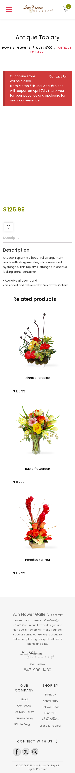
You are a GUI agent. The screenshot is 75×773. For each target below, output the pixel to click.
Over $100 (44, 48)
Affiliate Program (24, 724)
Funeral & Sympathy (50, 715)
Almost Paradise (37, 377)
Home (6, 48)
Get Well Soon (50, 707)
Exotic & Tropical (50, 726)
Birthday (50, 694)
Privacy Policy (24, 718)
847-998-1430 (37, 670)
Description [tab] (12, 237)
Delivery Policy (24, 712)
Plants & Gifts (50, 719)
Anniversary (50, 701)
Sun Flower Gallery (30, 614)
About (24, 699)
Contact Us (58, 76)
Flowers (23, 48)
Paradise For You (37, 559)
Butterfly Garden (37, 468)
